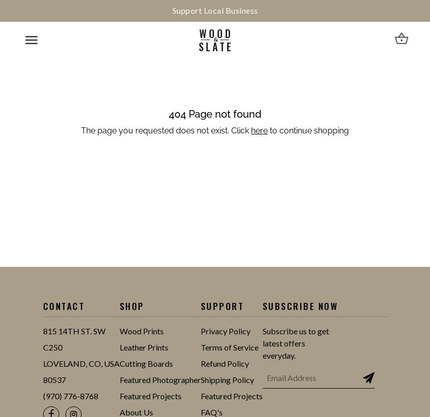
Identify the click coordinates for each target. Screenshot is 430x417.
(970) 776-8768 (70, 396)
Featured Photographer (160, 380)
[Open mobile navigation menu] (31, 40)
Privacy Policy (225, 331)
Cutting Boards (146, 363)
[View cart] (402, 40)
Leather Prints (144, 347)
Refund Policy (225, 363)
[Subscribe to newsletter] (369, 378)
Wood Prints (142, 331)
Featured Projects (151, 396)
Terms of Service (230, 347)
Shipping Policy (227, 380)
